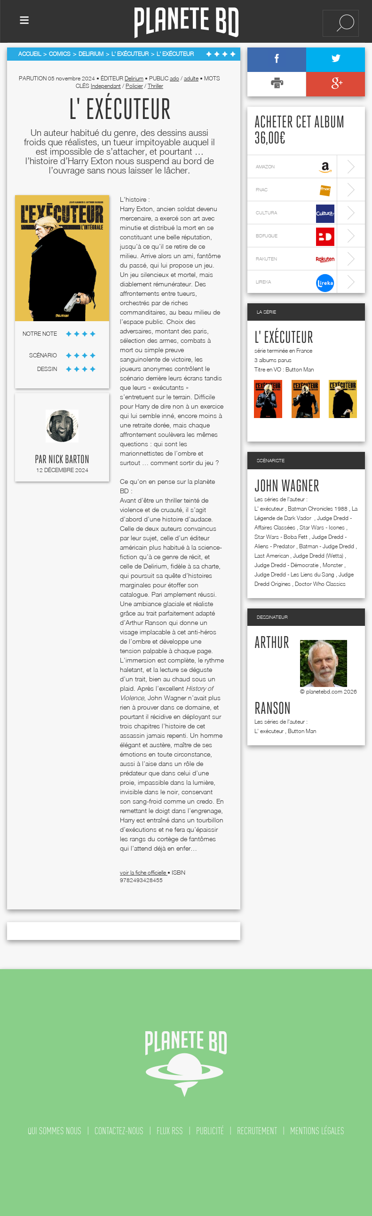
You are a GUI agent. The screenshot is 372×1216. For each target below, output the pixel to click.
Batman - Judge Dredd (326, 546)
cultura (295, 214)
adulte (191, 78)
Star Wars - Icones (322, 527)
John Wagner (286, 486)
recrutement (257, 1131)
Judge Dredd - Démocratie (286, 565)
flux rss (170, 1131)
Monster (333, 565)
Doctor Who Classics (320, 583)
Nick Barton (68, 460)
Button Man (302, 730)
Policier (134, 85)
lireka (295, 283)
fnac (295, 191)
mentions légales (317, 1131)
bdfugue (295, 237)
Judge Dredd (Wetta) (318, 555)
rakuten (295, 260)
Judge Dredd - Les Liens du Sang (294, 574)
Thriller (155, 85)
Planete (186, 23)
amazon (295, 167)
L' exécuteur (283, 338)
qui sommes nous (54, 1131)
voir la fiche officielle (143, 872)
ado (174, 78)
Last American (271, 555)
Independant (106, 85)
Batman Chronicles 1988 (318, 508)
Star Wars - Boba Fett (281, 536)
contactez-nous (119, 1131)
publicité (210, 1131)
